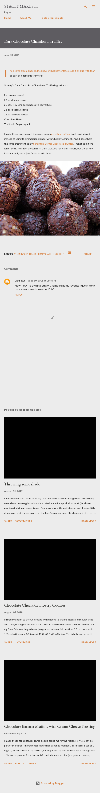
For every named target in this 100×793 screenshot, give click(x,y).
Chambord (21, 254)
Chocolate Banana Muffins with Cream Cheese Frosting (49, 726)
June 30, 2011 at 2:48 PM (42, 280)
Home (7, 17)
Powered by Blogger (50, 783)
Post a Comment (26, 763)
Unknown (20, 280)
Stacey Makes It (21, 6)
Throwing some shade (22, 484)
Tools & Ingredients (51, 17)
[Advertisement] (50, 372)
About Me (25, 17)
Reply (19, 294)
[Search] (85, 6)
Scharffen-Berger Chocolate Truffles (53, 143)
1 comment (22, 642)
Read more (88, 521)
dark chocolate (40, 254)
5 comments (23, 521)
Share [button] (88, 254)
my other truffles (60, 133)
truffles (58, 254)
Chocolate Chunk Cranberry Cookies (34, 605)
